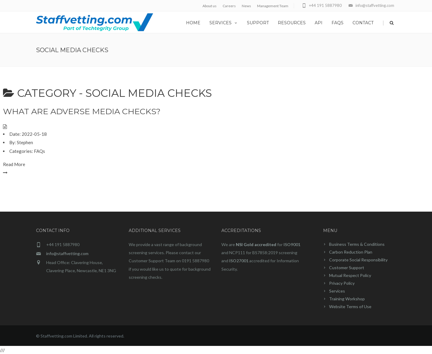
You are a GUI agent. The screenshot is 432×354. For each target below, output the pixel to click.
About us (209, 6)
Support (258, 22)
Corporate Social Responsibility (358, 259)
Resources (292, 22)
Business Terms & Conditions (357, 244)
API (318, 22)
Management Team (272, 6)
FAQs (338, 22)
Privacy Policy (342, 283)
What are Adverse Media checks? (81, 111)
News (246, 6)
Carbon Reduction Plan (350, 251)
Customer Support (346, 267)
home (193, 22)
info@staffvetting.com (67, 253)
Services (223, 22)
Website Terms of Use (350, 306)
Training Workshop (347, 298)
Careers (229, 6)
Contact (363, 22)
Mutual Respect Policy (350, 275)
